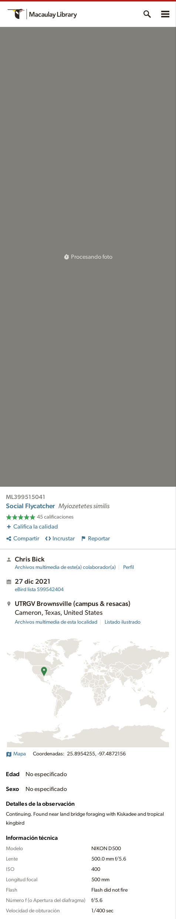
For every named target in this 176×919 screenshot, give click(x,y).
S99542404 (39, 589)
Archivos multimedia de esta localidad (56, 622)
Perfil (128, 567)
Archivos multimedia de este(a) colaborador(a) (65, 567)
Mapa (16, 754)
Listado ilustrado (123, 622)
